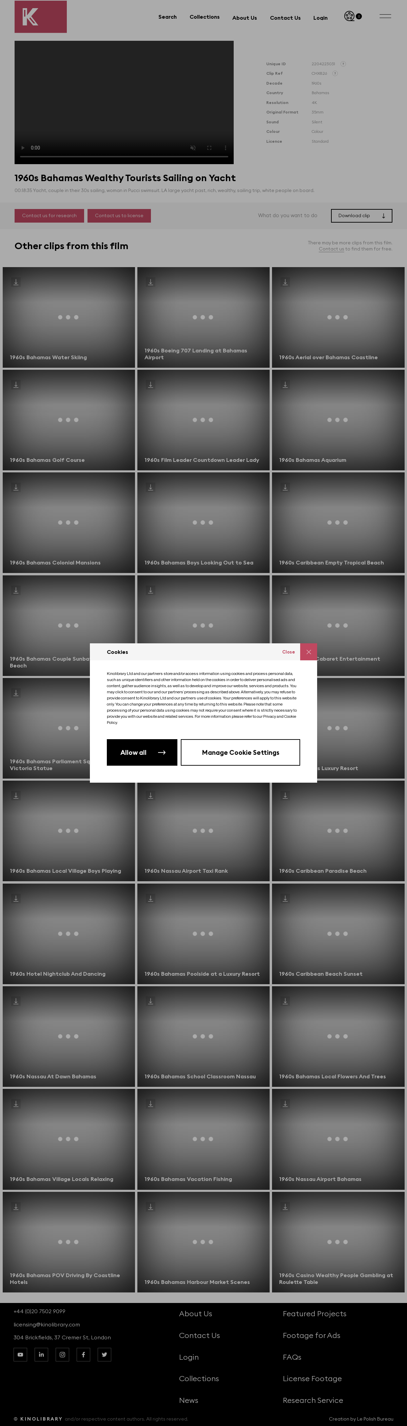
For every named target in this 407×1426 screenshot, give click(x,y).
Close (288, 652)
